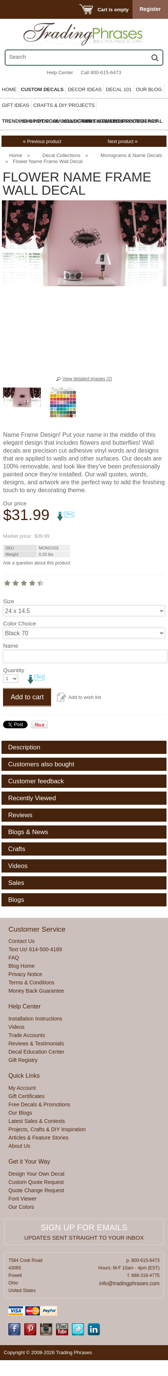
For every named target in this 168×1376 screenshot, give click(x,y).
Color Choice (19, 623)
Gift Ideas (15, 105)
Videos (16, 1027)
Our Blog (149, 89)
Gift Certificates (26, 1096)
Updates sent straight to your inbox (84, 1237)
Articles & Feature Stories (38, 1138)
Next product (123, 141)
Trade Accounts (26, 1035)
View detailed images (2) (87, 378)
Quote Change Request (36, 1190)
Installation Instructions (35, 1019)
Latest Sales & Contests (36, 1121)
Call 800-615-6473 (101, 72)
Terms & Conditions (31, 982)
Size (8, 601)
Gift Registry (22, 1060)
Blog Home (21, 966)
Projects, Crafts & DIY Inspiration (47, 1129)
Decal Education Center (36, 1052)
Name (10, 645)
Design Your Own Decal (36, 1174)
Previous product (42, 141)
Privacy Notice (25, 974)
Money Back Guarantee (36, 991)
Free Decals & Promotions (39, 1104)
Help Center (60, 72)
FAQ (13, 958)
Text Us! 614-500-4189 (35, 949)
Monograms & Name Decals (131, 155)
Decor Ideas (85, 89)
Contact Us (21, 941)
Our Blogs (20, 1113)
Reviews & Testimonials (36, 1043)
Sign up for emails (83, 1227)
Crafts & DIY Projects (64, 105)
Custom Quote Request (36, 1182)
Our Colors (21, 1207)
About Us (19, 1146)
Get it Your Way (29, 1161)
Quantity (13, 670)
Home (9, 89)
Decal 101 (119, 89)
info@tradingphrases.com (129, 1283)
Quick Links (24, 1075)
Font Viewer (22, 1199)
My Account (22, 1088)
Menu (15, 9)
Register (150, 9)
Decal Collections (61, 155)
